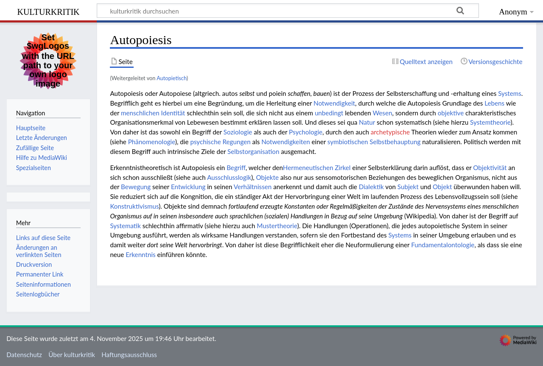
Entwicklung (188, 186)
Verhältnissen (253, 186)
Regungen (237, 141)
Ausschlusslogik (229, 177)
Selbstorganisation (253, 151)
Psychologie (305, 132)
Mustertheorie (277, 225)
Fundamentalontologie (442, 245)
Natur (367, 122)
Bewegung (136, 186)
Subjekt (408, 186)
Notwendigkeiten (285, 141)
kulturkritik (48, 10)
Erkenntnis (140, 254)
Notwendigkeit (334, 103)
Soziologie (238, 132)
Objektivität (490, 167)
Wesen (382, 113)
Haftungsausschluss (129, 354)
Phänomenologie (151, 141)
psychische (205, 141)
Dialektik (371, 186)
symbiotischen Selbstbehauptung (373, 141)
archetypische (390, 132)
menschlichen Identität (153, 113)
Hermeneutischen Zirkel (317, 167)
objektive (451, 113)
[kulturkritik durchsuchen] (288, 10)
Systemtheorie (490, 122)
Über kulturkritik (71, 354)
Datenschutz (24, 354)
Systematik (125, 225)
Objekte (267, 177)
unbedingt (329, 113)
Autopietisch (172, 78)
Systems (509, 93)
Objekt (442, 186)
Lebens (494, 103)
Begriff (236, 167)
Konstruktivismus (134, 206)
